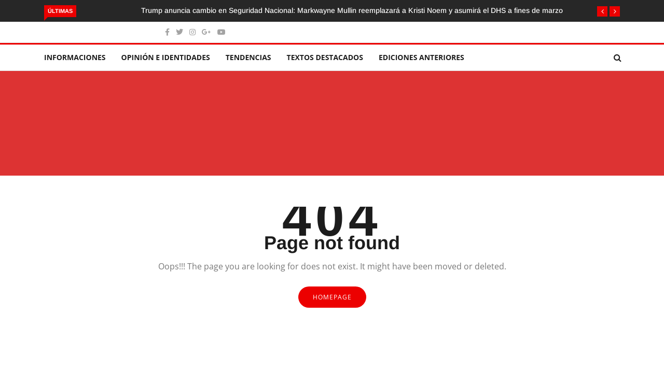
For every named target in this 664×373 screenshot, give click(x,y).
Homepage (332, 297)
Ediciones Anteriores (421, 57)
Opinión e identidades (165, 57)
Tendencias (248, 57)
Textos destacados (325, 57)
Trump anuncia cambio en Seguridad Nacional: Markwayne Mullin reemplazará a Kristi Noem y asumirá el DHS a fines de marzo (352, 10)
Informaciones (75, 57)
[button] (602, 11)
